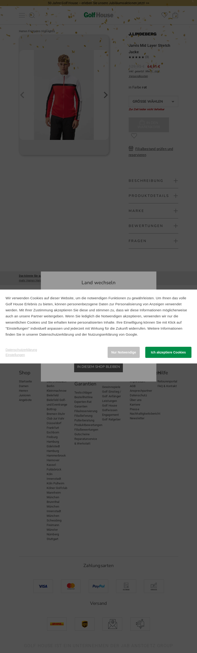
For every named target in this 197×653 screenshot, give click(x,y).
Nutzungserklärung (103, 334)
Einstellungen (15, 355)
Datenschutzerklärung (56, 334)
